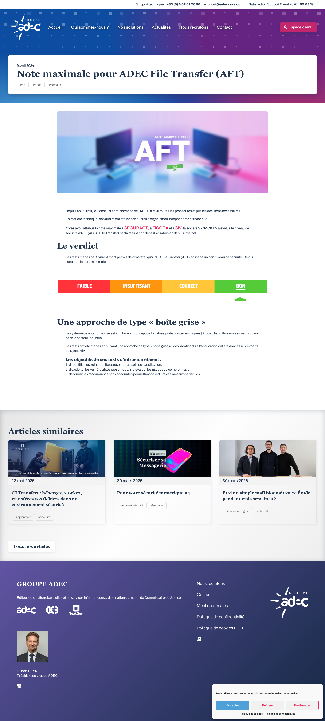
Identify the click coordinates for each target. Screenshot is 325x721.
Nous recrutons (193, 27)
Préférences (302, 705)
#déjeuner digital (238, 511)
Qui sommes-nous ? (90, 27)
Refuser (267, 705)
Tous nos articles (31, 546)
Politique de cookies (251, 713)
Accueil (55, 27)
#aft (22, 84)
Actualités (161, 27)
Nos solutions (130, 27)
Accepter (232, 705)
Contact (224, 27)
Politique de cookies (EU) (220, 628)
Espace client (300, 27)
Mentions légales (212, 605)
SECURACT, (137, 228)
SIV (178, 228)
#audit (37, 84)
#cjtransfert (23, 517)
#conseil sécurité (132, 505)
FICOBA (160, 228)
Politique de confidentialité (280, 713)
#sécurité (55, 84)
